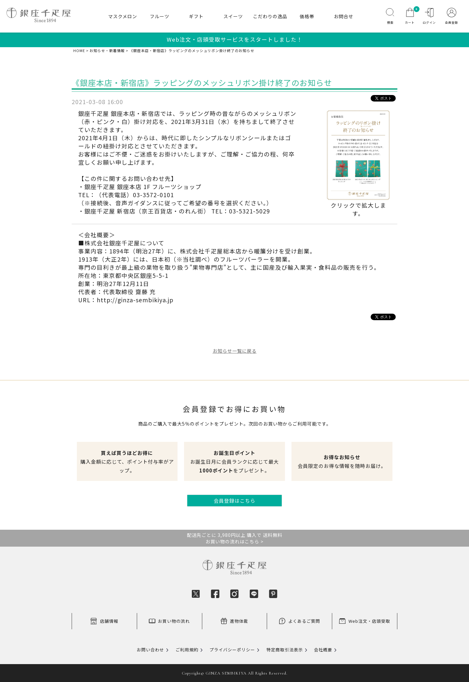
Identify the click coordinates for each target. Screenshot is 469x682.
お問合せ (343, 16)
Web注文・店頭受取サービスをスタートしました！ (235, 39)
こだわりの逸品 (270, 16)
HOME (79, 50)
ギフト (196, 16)
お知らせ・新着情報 (107, 50)
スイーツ (233, 16)
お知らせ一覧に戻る (235, 351)
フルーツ (159, 16)
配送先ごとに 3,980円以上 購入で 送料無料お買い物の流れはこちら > (234, 538)
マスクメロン (122, 16)
